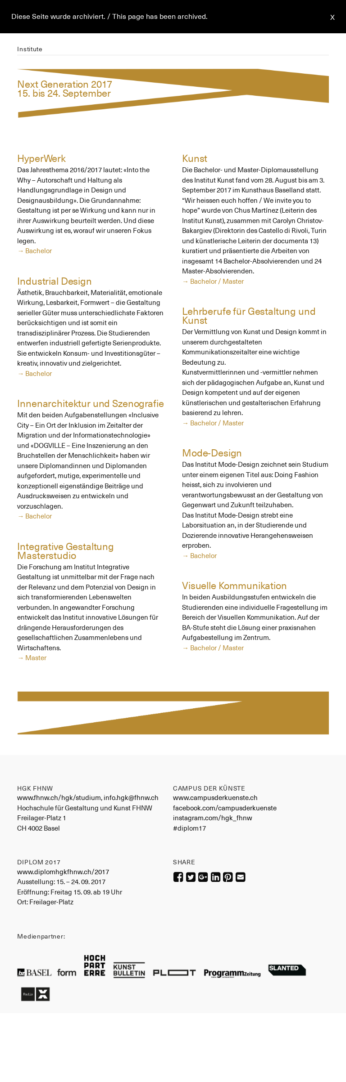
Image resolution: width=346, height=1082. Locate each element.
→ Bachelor (34, 250)
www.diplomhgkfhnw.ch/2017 (63, 871)
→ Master (31, 657)
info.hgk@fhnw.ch (131, 797)
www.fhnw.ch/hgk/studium (59, 797)
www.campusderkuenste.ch (215, 797)
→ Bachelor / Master (213, 281)
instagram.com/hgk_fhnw (212, 818)
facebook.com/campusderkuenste (225, 808)
